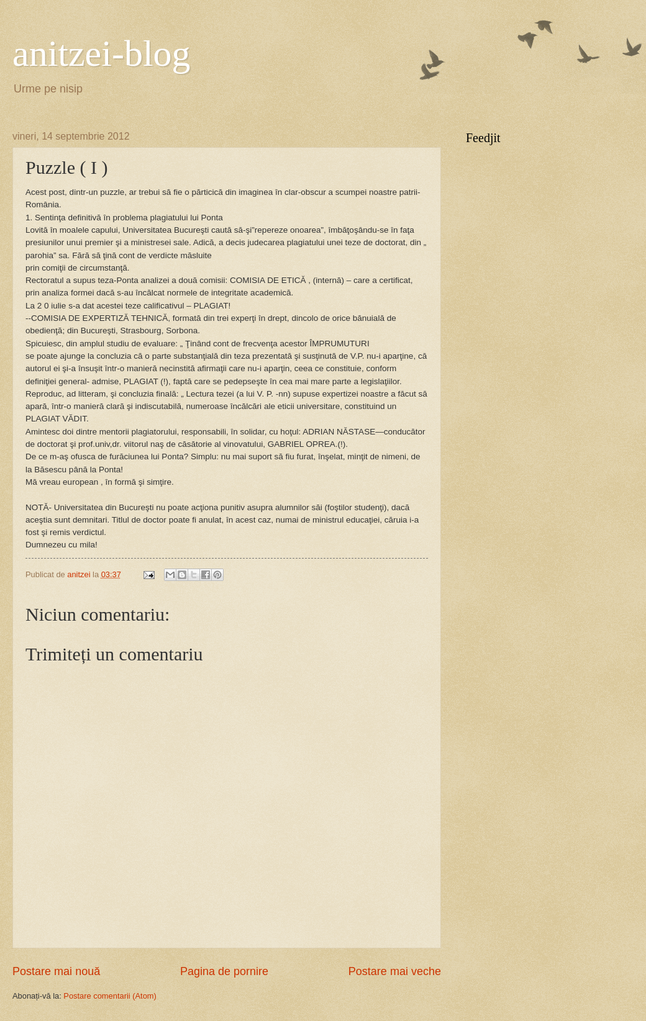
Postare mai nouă (56, 971)
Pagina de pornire (224, 971)
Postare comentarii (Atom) (110, 996)
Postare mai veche (394, 971)
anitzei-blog (101, 53)
